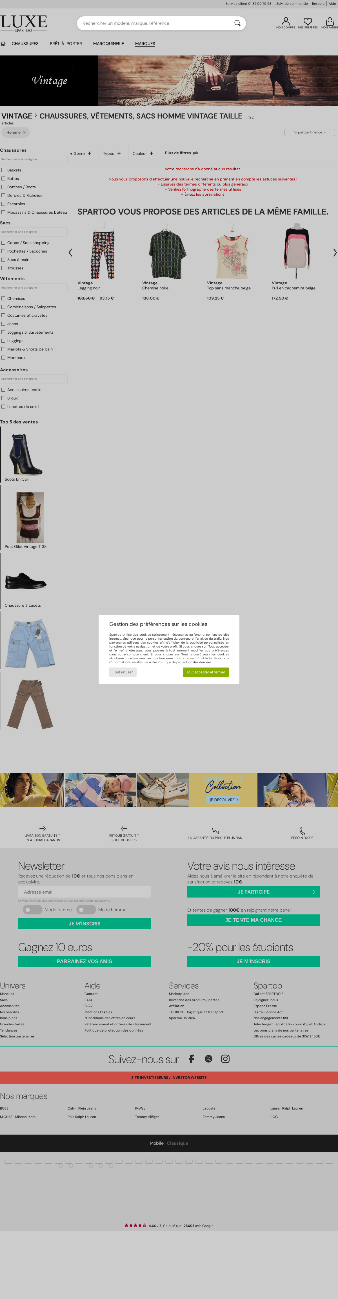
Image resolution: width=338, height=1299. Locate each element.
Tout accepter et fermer (205, 672)
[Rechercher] (237, 23)
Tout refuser (123, 672)
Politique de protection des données (185, 662)
